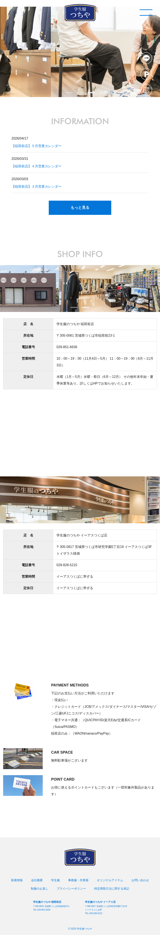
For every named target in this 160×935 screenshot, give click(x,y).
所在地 (28, 335)
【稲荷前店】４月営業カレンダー (36, 166)
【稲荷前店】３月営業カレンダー (36, 186)
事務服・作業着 (78, 880)
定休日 (28, 376)
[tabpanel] (80, 52)
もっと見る (80, 207)
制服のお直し (39, 888)
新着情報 (17, 880)
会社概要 (37, 880)
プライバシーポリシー (71, 888)
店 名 (28, 324)
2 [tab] (80, 92)
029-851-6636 (66, 347)
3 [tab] (91, 92)
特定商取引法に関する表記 (111, 888)
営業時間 (28, 358)
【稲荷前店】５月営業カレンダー (36, 146)
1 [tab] (68, 92)
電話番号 (28, 347)
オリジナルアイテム (110, 880)
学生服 (55, 880)
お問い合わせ (140, 880)
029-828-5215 (66, 565)
